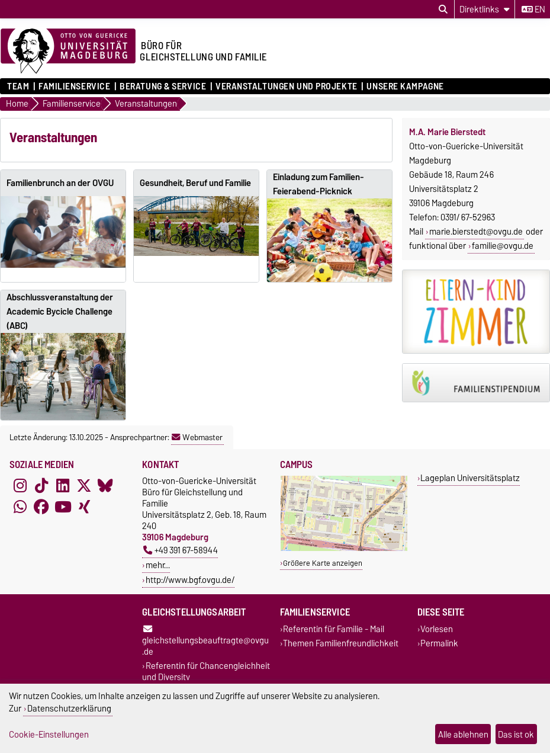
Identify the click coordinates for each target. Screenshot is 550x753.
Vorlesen (436, 629)
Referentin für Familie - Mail (333, 629)
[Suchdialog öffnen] (443, 9)
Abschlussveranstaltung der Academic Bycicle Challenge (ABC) (60, 311)
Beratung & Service (163, 86)
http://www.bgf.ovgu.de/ (190, 579)
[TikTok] (41, 485)
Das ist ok (516, 734)
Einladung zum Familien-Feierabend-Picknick (318, 184)
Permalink (439, 643)
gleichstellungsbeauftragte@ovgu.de (205, 641)
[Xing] (84, 507)
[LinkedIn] (62, 485)
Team (18, 86)
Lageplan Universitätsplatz (470, 477)
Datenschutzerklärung (69, 708)
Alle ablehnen (463, 734)
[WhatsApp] (20, 507)
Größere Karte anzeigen (322, 563)
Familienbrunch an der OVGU (60, 183)
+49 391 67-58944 (180, 550)
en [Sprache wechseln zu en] (533, 9)
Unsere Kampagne (404, 86)
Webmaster (197, 437)
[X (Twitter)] (84, 485)
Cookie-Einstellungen (49, 734)
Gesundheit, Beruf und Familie (195, 183)
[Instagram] (20, 485)
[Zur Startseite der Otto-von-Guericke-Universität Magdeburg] (68, 51)
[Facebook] (41, 507)
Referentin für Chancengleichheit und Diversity (206, 671)
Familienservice (74, 86)
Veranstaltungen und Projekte (287, 86)
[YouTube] (62, 507)
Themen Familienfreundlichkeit (340, 643)
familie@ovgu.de (502, 246)
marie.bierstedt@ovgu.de (476, 232)
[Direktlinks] (484, 9)
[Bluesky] (105, 485)
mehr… (158, 564)
